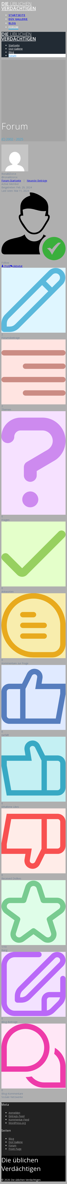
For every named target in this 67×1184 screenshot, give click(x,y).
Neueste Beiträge (37, 180)
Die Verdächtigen (18, 6)
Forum (13, 27)
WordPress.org (17, 1123)
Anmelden (14, 1112)
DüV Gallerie (18, 19)
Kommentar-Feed (19, 1119)
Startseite (17, 15)
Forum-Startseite (11, 180)
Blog (12, 23)
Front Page (15, 1149)
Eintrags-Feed (16, 1116)
